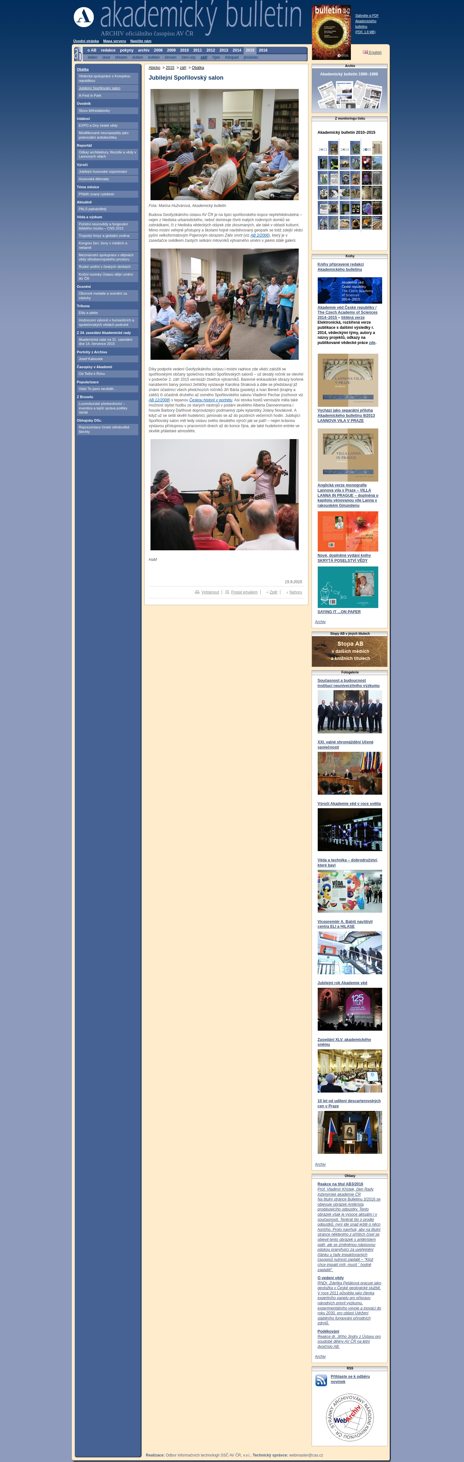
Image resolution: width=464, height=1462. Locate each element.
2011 (197, 50)
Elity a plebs (88, 313)
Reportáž (84, 145)
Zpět (273, 592)
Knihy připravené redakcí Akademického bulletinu (341, 267)
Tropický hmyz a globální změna (104, 236)
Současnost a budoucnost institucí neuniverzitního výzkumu (349, 683)
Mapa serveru (114, 41)
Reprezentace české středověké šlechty (104, 429)
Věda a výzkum (89, 217)
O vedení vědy (331, 1278)
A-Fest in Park (90, 95)
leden (92, 57)
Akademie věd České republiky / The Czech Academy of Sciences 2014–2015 (348, 312)
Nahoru (295, 592)
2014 (237, 50)
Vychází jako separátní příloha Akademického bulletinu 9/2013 (346, 413)
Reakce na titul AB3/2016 (340, 1184)
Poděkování (328, 1331)
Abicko (154, 67)
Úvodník (84, 103)
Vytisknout (210, 592)
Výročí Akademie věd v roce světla (349, 803)
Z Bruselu (85, 397)
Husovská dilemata (94, 179)
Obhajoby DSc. (89, 420)
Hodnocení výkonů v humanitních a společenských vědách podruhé (106, 322)
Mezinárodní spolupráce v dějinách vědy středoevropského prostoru (106, 257)
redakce (108, 50)
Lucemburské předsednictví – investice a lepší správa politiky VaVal (103, 408)
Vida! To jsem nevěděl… (98, 389)
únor (106, 57)
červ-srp (188, 57)
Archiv (320, 622)
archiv (143, 50)
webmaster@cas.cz (306, 1455)
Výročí (82, 165)
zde (372, 342)
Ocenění (84, 287)
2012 (211, 50)
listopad (231, 57)
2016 (263, 50)
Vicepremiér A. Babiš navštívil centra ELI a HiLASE (345, 924)
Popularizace (88, 382)
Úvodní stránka (86, 41)
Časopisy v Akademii (94, 367)
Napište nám (140, 41)
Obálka (83, 69)
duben (137, 57)
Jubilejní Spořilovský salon (100, 88)
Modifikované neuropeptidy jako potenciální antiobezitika (104, 135)
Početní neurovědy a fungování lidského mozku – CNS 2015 (103, 226)
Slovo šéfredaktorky (94, 111)
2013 (223, 50)
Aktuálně (84, 202)
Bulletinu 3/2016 (349, 1229)
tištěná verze (353, 317)
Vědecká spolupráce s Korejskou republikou (104, 78)
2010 (184, 50)
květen (154, 57)
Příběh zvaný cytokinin (96, 194)
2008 (158, 50)
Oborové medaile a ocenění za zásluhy (103, 295)
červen (170, 57)
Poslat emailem (244, 592)
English (372, 52)
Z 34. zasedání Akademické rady (104, 333)
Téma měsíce (88, 187)
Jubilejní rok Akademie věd (342, 983)
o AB (92, 50)
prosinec (251, 57)
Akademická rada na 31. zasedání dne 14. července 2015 (105, 342)
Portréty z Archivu (92, 352)
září (204, 57)
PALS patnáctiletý (93, 209)
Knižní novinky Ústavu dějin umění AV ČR (106, 276)
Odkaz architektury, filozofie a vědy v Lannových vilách (107, 154)
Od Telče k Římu (92, 374)
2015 (250, 50)
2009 (171, 50)
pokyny (126, 50)
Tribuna (83, 306)
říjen (216, 57)
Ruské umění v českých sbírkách (105, 267)
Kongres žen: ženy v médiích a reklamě (103, 245)
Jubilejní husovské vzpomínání (103, 171)
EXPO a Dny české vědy (98, 125)
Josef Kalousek (91, 359)
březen (121, 57)
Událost (83, 119)
